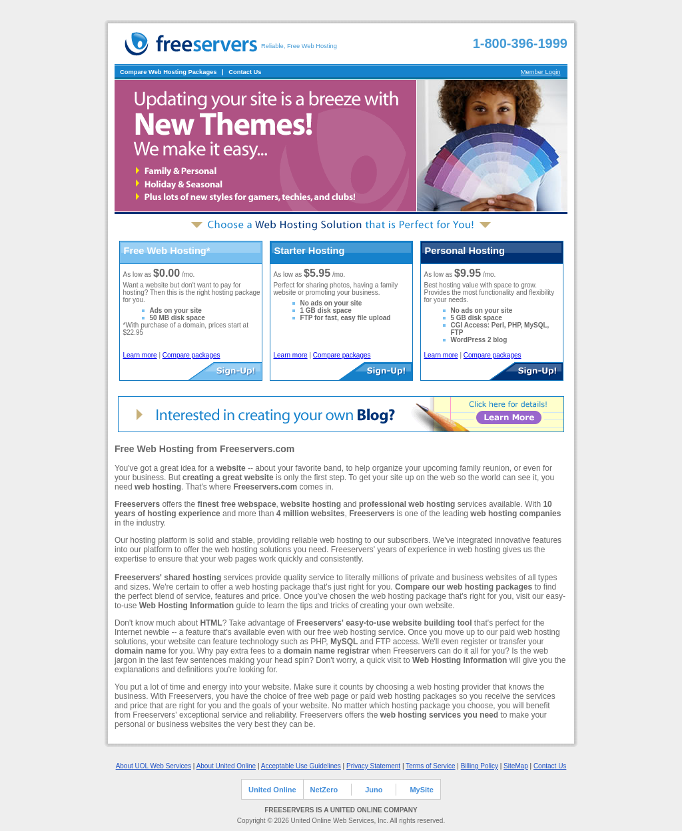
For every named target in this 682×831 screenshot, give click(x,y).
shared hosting (192, 577)
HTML (211, 623)
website (231, 468)
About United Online (226, 766)
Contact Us (244, 72)
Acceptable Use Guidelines (301, 766)
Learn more (140, 355)
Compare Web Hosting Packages (168, 72)
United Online (272, 790)
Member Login (541, 72)
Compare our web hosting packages (463, 587)
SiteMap (516, 766)
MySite (421, 790)
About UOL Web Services (153, 766)
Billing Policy (479, 766)
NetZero (324, 790)
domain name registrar (326, 651)
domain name (140, 651)
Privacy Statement (373, 766)
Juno (373, 790)
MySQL (344, 641)
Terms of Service (430, 766)
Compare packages (191, 355)
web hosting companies (515, 513)
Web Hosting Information (186, 605)
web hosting (158, 487)
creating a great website (228, 477)
